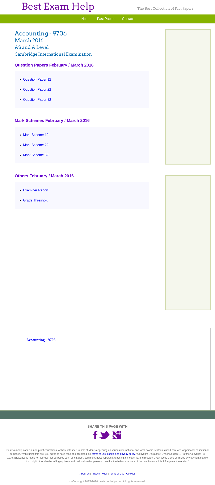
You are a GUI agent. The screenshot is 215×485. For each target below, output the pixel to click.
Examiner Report (35, 190)
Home (85, 19)
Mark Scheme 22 (36, 145)
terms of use (99, 453)
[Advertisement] (117, 379)
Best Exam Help (58, 6)
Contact (128, 19)
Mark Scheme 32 (36, 155)
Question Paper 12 (37, 79)
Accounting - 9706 (40, 340)
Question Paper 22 (37, 89)
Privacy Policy (100, 473)
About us (84, 473)
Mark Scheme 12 (36, 135)
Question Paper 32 (37, 99)
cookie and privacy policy (121, 453)
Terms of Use (116, 473)
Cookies (130, 473)
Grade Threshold (35, 200)
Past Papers (106, 19)
